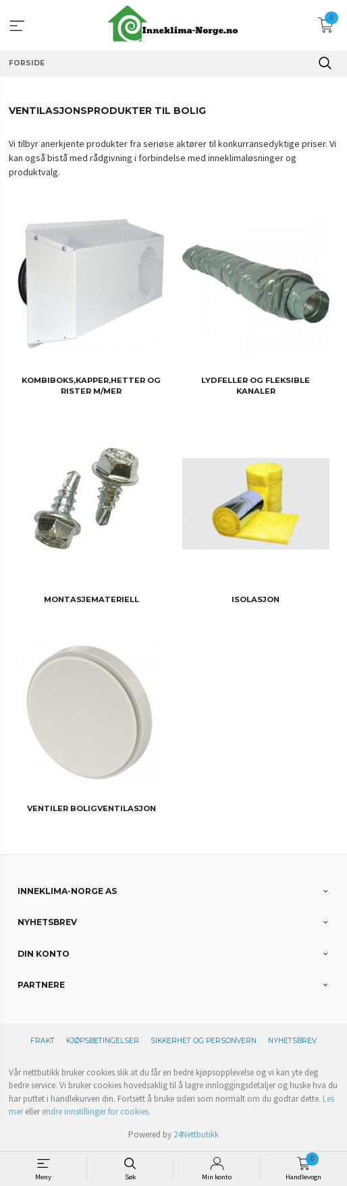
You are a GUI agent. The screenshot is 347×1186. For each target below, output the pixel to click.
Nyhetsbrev (292, 1040)
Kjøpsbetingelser (102, 1040)
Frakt (42, 1040)
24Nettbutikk (196, 1134)
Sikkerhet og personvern (204, 1040)
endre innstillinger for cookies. (96, 1111)
